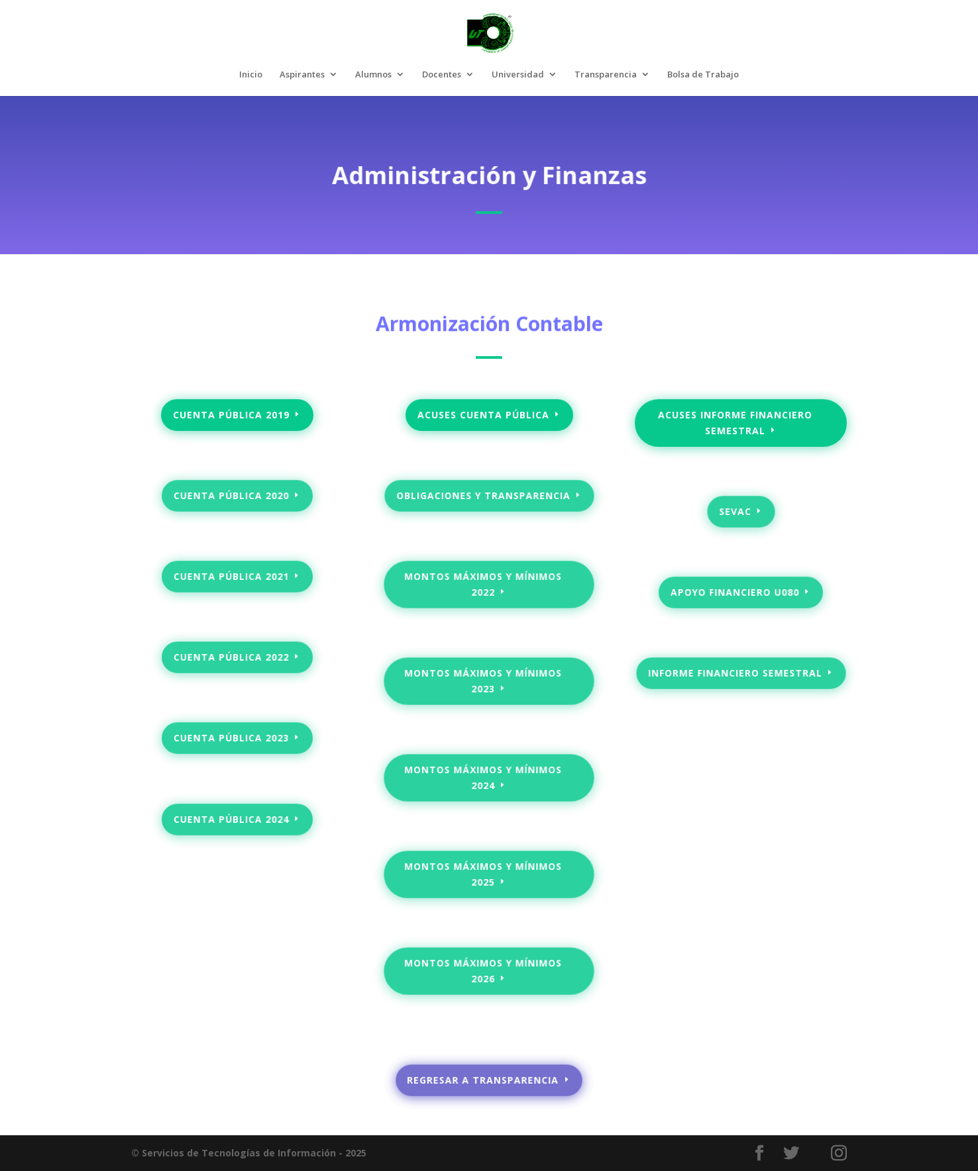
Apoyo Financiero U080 (734, 592)
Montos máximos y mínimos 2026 (483, 970)
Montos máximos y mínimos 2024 (483, 777)
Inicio (250, 75)
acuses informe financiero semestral (735, 423)
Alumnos (373, 75)
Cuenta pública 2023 (231, 738)
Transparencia (605, 75)
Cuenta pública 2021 (231, 577)
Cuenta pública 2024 (231, 819)
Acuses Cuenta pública (483, 414)
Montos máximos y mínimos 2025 (483, 874)
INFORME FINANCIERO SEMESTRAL (734, 673)
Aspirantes (302, 75)
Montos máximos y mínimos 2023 (483, 680)
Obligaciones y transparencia (483, 496)
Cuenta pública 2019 (231, 414)
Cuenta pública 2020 (231, 496)
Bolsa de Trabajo (703, 75)
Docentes (441, 75)
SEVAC (735, 511)
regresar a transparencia (483, 1080)
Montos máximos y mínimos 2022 (483, 584)
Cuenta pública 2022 (231, 657)
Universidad (518, 75)
